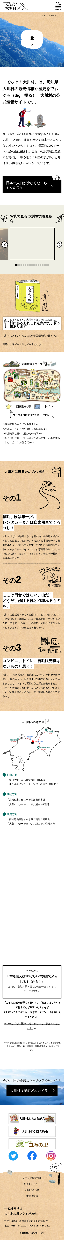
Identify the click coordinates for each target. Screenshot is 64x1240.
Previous (4, 244)
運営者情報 (32, 1196)
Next (59, 244)
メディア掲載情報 (32, 1178)
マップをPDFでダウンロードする (31, 415)
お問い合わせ (32, 1190)
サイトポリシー (32, 1184)
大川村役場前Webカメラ (29, 1091)
